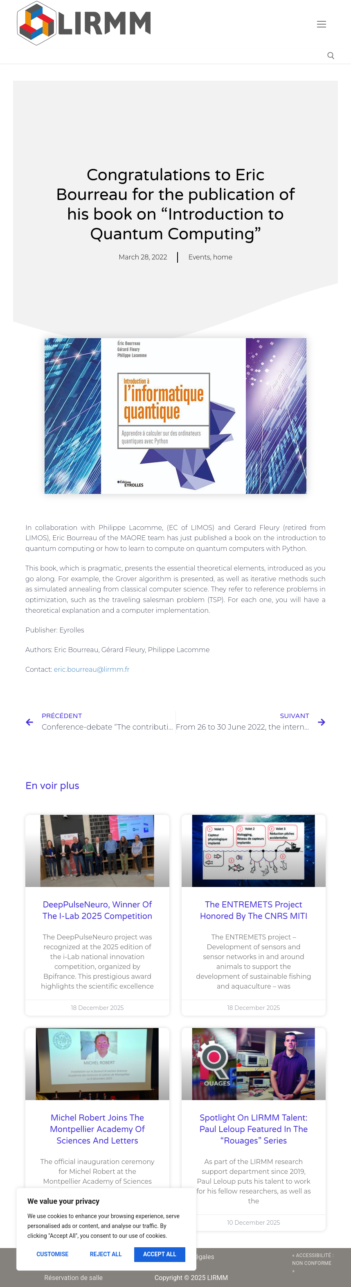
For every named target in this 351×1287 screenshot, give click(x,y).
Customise (52, 1254)
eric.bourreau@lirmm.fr (92, 669)
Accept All (159, 1254)
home (222, 257)
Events (199, 257)
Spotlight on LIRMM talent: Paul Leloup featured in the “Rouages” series (254, 1129)
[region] (106, 1229)
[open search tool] (331, 55)
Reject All (106, 1254)
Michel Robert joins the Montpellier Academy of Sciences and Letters (97, 1129)
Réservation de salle (73, 1278)
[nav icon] (321, 24)
